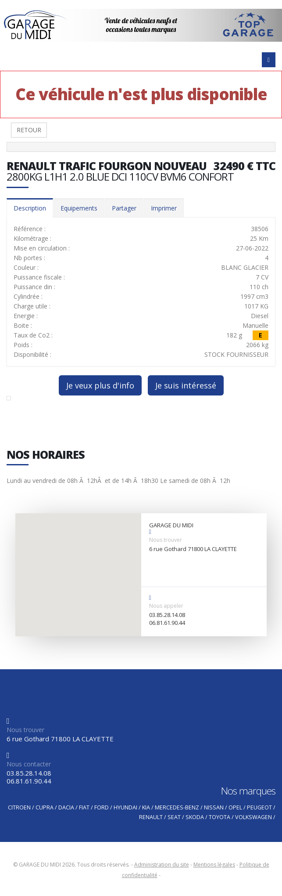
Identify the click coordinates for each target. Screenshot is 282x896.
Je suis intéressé (185, 385)
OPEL (235, 807)
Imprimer (164, 208)
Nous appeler (166, 605)
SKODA (195, 817)
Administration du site (161, 864)
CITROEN (19, 807)
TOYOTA (219, 817)
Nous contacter (29, 764)
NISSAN (214, 807)
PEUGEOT (259, 807)
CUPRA (45, 807)
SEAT (174, 817)
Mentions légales (214, 864)
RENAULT (151, 817)
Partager (124, 208)
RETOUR (29, 130)
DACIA (66, 807)
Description (30, 208)
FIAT (84, 807)
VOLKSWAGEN (253, 817)
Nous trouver (165, 540)
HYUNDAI (125, 807)
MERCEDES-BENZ (177, 807)
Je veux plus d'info (100, 385)
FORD (101, 807)
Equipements (79, 208)
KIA (146, 807)
